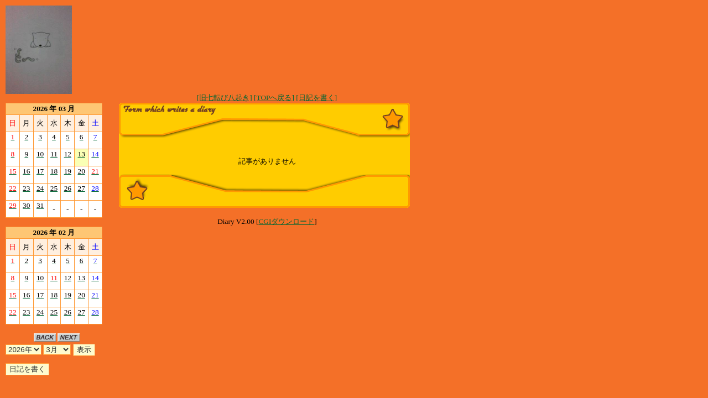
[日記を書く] (316, 97)
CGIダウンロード (286, 221)
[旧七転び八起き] (224, 97)
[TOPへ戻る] (274, 97)
